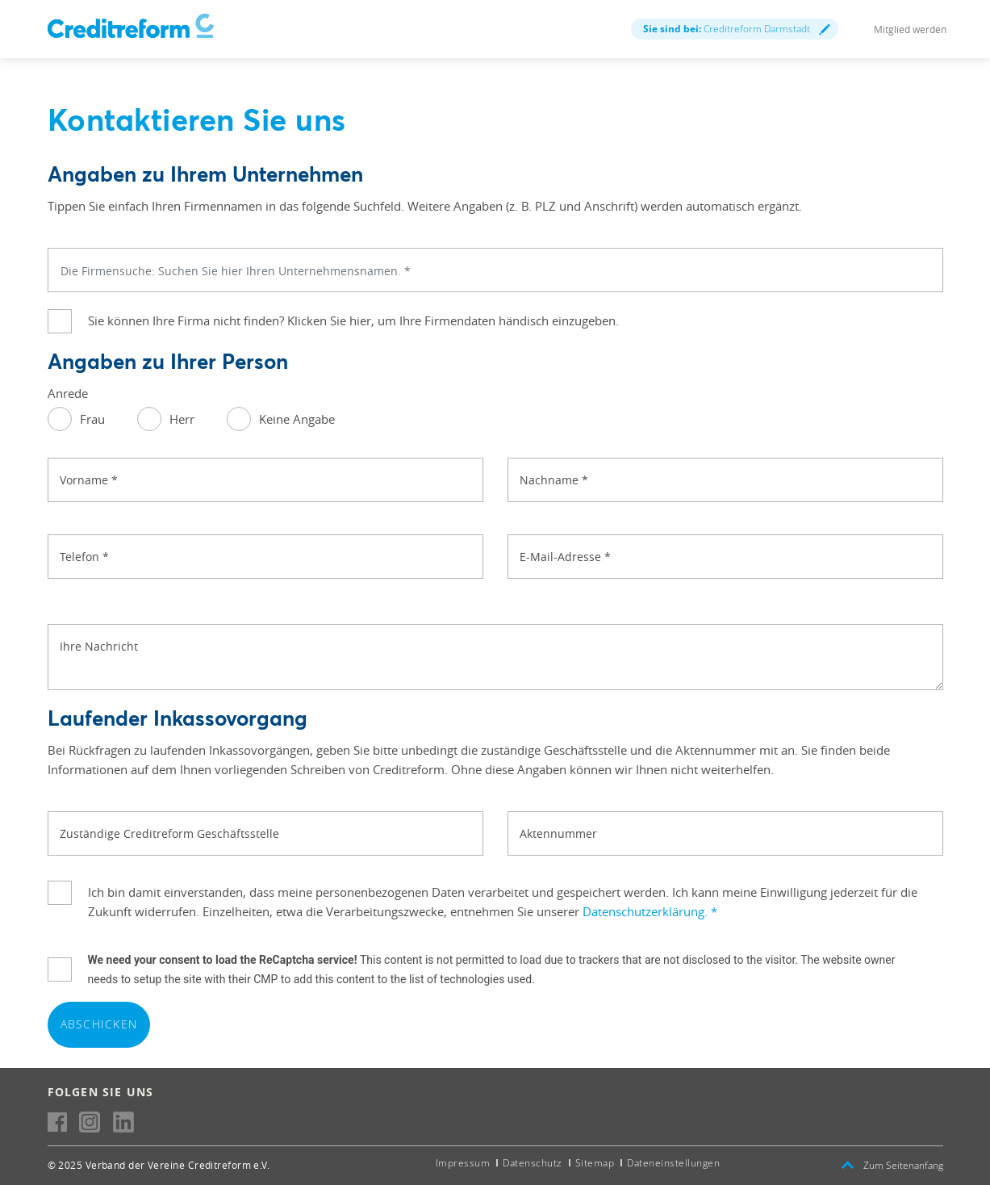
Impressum (463, 1163)
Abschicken (99, 1024)
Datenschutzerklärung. (650, 911)
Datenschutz (532, 1163)
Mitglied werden (910, 29)
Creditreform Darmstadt (736, 29)
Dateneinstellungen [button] (673, 1163)
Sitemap (595, 1163)
